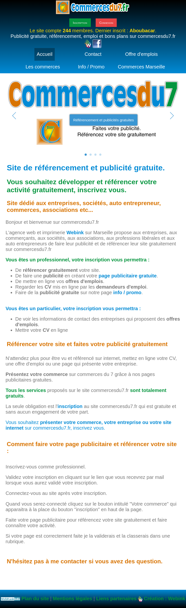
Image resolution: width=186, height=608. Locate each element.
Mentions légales (72, 598)
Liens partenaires (116, 598)
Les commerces (42, 66)
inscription (70, 406)
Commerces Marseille (141, 66)
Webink (75, 232)
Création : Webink (164, 598)
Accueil (45, 54)
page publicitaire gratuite (128, 275)
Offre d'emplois (141, 54)
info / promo (127, 292)
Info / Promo (91, 66)
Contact (93, 54)
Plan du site (35, 598)
